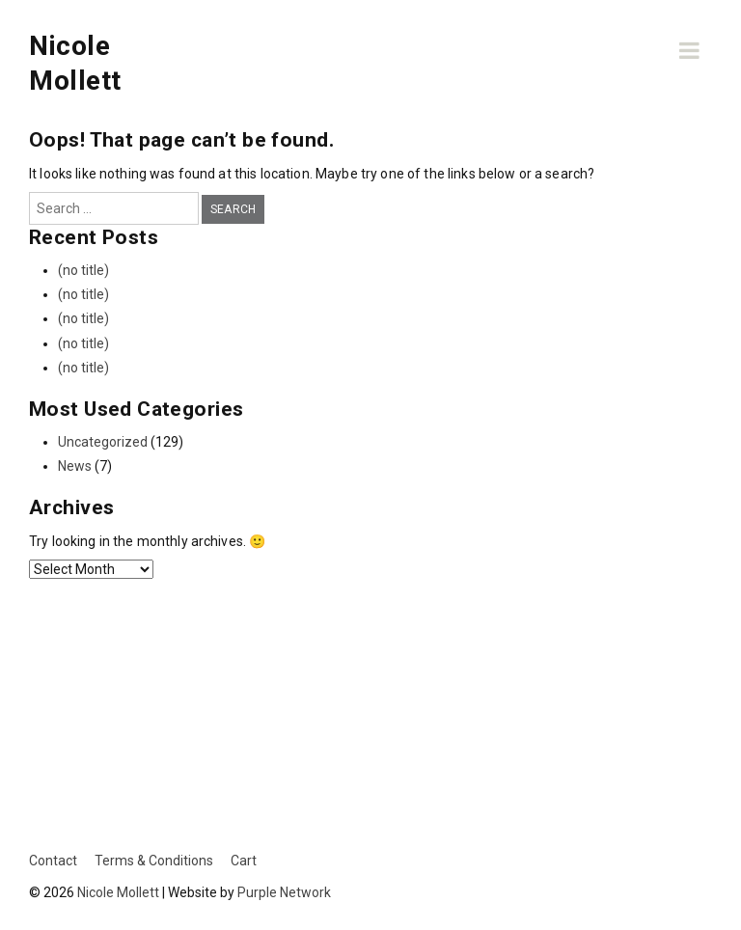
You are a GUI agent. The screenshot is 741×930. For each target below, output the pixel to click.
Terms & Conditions (154, 860)
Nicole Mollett (118, 892)
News (75, 466)
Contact (53, 860)
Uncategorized (103, 442)
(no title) (83, 270)
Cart (244, 860)
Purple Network (284, 892)
